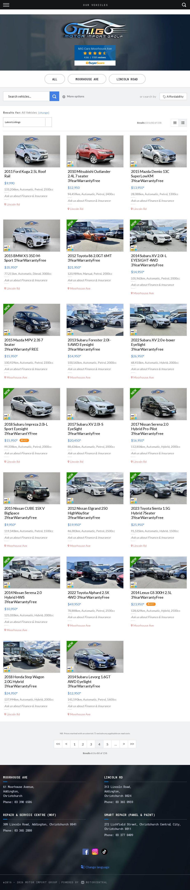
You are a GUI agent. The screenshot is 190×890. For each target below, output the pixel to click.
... (116, 744)
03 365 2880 (23, 830)
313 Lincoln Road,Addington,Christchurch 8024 (117, 791)
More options (73, 96)
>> (132, 744)
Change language (95, 867)
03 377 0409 (124, 835)
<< (58, 744)
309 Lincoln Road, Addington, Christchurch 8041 (39, 824)
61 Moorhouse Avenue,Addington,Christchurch (19, 791)
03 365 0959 (124, 802)
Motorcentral (94, 882)
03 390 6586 (23, 802)
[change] (43, 112)
